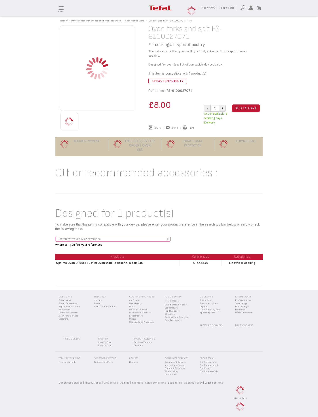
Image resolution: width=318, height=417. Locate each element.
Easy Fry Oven (105, 345)
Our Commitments (209, 365)
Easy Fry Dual (105, 342)
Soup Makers (171, 308)
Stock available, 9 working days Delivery (215, 118)
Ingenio (204, 306)
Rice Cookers (71, 338)
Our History (206, 368)
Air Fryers (134, 300)
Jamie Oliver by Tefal (210, 309)
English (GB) (208, 7)
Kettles (98, 300)
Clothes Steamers (68, 312)
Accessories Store (103, 362)
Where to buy (171, 371)
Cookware (206, 296)
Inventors (137, 382)
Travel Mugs (241, 303)
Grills (132, 306)
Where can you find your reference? (78, 245)
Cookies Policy (193, 382)
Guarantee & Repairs (175, 362)
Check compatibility (167, 81)
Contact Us (170, 374)
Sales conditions (155, 382)
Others (132, 319)
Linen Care (65, 296)
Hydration (240, 309)
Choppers (170, 314)
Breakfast (100, 296)
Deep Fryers (135, 303)
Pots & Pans (205, 300)
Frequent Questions (175, 368)
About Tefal (240, 398)
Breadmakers (136, 316)
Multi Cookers (244, 325)
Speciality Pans (207, 312)
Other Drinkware (243, 312)
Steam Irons (65, 300)
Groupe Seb (110, 382)
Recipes (133, 362)
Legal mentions (213, 382)
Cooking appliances (141, 296)
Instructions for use (175, 365)
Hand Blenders (172, 311)
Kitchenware (243, 296)
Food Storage (242, 306)
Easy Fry (103, 338)
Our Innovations (208, 362)
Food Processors (173, 320)
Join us (124, 382)
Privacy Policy (93, 382)
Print (188, 128)
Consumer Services (71, 382)
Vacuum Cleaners (144, 338)
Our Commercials (209, 371)
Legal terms (175, 382)
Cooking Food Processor (141, 322)
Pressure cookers (209, 303)
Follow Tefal (227, 8)
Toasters (98, 303)
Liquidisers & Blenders (176, 304)
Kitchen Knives (243, 300)
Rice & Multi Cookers (140, 312)
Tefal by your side (67, 362)
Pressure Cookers (138, 309)
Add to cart (246, 108)
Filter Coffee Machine (105, 306)
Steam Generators (68, 303)
